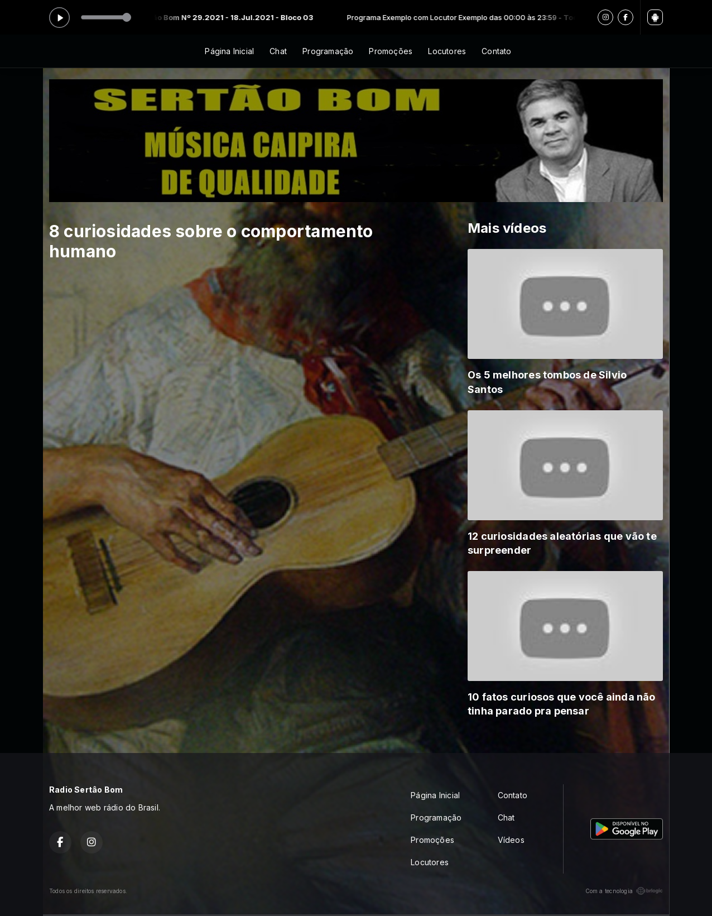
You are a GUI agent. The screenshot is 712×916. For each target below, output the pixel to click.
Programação (327, 51)
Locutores (447, 51)
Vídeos (511, 840)
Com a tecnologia (624, 891)
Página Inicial (229, 51)
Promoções (390, 51)
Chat (278, 51)
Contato (496, 51)
